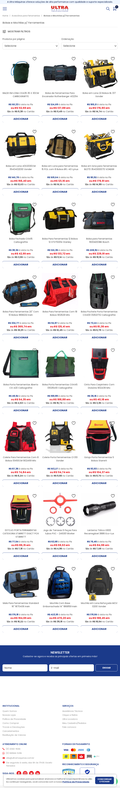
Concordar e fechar (105, 780)
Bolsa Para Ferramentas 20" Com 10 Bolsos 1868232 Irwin (21, 313)
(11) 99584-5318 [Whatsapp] (14, 753)
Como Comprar (10, 723)
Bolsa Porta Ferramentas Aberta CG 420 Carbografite (20, 386)
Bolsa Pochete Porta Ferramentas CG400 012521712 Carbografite (99, 313)
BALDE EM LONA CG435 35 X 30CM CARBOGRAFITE (21, 94)
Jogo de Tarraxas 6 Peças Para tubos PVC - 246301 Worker (60, 532)
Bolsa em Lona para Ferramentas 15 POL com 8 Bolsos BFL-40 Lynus (60, 167)
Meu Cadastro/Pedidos (74, 723)
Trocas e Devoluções (13, 727)
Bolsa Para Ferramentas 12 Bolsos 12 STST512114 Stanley (60, 240)
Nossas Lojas (9, 715)
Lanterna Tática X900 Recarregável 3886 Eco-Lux (99, 532)
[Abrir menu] (8, 9)
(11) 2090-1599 (13, 748)
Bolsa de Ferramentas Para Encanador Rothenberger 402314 (60, 94)
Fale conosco (69, 727)
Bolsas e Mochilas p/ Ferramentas (62, 15)
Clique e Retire (70, 715)
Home (5, 15)
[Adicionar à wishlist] (34, 58)
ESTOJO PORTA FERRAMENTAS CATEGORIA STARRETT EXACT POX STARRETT (21, 533)
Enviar (106, 667)
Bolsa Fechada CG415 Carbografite (20, 240)
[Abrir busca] (108, 9)
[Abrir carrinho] (115, 9)
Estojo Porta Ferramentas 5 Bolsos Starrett (99, 459)
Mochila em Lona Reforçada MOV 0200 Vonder (99, 605)
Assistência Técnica (72, 711)
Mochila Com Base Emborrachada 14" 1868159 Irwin (60, 605)
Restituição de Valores (14, 735)
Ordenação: (67, 39)
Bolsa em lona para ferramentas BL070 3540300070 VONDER (99, 167)
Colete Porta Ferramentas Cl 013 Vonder (60, 459)
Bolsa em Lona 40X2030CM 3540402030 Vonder (21, 167)
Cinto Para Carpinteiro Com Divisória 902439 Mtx (99, 386)
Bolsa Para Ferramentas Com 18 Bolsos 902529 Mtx (60, 313)
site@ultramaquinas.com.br (20, 757)
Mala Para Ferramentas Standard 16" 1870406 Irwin (21, 605)
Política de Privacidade (14, 719)
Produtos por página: (13, 39)
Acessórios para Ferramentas (26, 15)
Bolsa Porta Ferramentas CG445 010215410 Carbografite (60, 386)
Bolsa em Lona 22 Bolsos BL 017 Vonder (99, 94)
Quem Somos (9, 711)
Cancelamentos (10, 731)
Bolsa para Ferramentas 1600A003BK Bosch (99, 240)
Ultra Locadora (70, 719)
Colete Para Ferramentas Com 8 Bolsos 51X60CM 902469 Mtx (21, 459)
